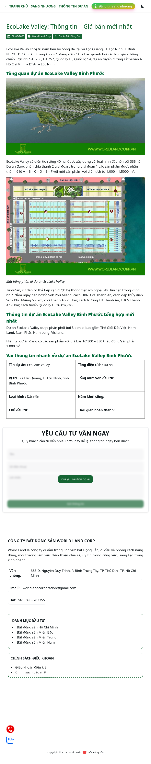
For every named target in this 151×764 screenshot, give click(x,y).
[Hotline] (10, 729)
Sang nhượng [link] (43, 6)
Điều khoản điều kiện (32, 658)
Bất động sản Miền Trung (36, 628)
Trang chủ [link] (18, 6)
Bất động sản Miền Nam (36, 633)
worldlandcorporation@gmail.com (42, 578)
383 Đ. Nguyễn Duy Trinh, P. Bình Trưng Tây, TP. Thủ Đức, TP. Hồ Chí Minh (72, 564)
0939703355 (27, 591)
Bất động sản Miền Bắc (35, 623)
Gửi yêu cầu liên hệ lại (75, 474)
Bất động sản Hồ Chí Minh (37, 618)
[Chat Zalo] (10, 739)
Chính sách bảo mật (30, 663)
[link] (5, 6)
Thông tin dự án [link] (73, 6)
